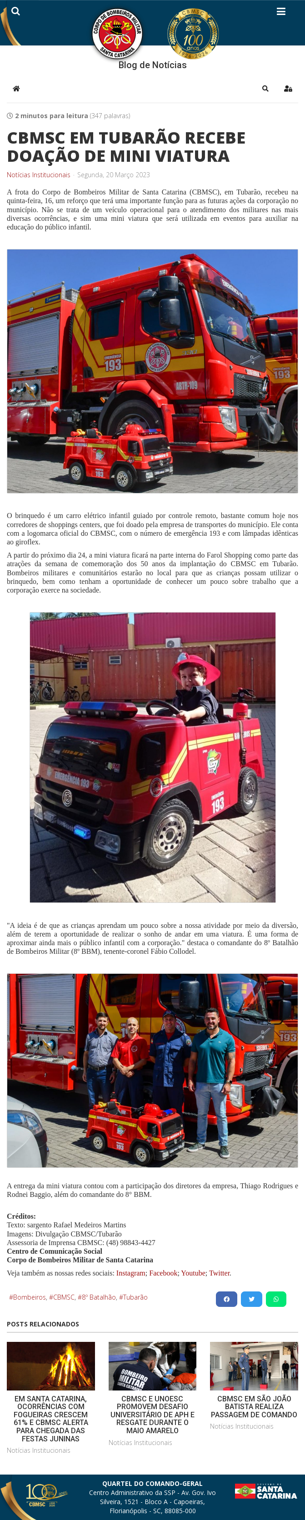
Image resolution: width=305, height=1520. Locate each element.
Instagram (130, 1273)
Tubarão (135, 1297)
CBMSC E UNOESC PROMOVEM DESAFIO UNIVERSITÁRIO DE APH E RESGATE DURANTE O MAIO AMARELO (152, 1415)
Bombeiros (29, 1297)
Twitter (219, 1273)
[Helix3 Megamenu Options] (281, 13)
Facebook (163, 1273)
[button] (265, 88)
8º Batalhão (99, 1297)
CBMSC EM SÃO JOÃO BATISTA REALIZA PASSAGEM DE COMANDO (254, 1407)
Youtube (192, 1273)
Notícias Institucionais (38, 175)
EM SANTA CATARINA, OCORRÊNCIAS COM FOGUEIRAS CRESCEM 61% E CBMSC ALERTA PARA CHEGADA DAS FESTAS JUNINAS (51, 1419)
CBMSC (64, 1297)
